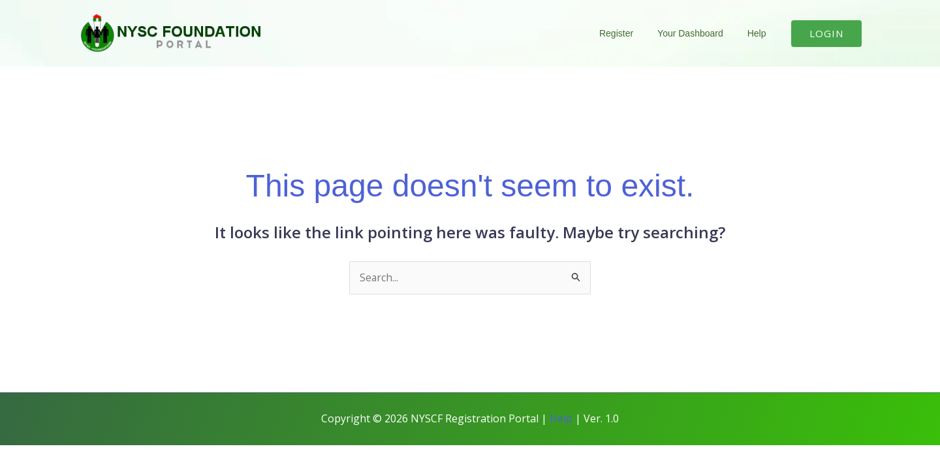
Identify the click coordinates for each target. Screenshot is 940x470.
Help (759, 33)
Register (631, 33)
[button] (826, 33)
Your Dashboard (699, 33)
